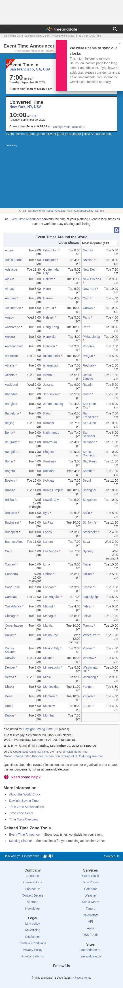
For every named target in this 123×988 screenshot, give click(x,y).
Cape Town (13, 587)
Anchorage (12, 327)
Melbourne (50, 635)
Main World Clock (13, 35)
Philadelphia (91, 336)
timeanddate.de (90, 956)
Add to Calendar (70, 134)
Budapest (11, 532)
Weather (90, 895)
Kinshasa (49, 461)
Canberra (11, 574)
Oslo (86, 298)
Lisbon (47, 574)
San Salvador (89, 434)
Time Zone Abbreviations (26, 807)
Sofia (86, 513)
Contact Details (32, 895)
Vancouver (90, 635)
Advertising (32, 930)
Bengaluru (12, 452)
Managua (49, 616)
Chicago (10, 616)
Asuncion (11, 356)
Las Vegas (50, 551)
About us (32, 876)
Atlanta (10, 375)
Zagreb (88, 696)
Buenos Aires (14, 541)
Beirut (9, 432)
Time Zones (90, 882)
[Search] (114, 29)
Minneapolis (51, 667)
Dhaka (9, 686)
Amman (10, 298)
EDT (35, 116)
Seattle (88, 471)
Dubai (9, 706)
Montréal (49, 696)
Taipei (87, 564)
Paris (86, 317)
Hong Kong (51, 327)
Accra (9, 250)
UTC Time (95, 35)
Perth (86, 327)
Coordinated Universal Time (30, 751)
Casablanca (13, 606)
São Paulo (90, 461)
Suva (86, 541)
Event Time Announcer (25, 219)
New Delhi (90, 269)
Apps (90, 928)
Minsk (47, 677)
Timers (90, 908)
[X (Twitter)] (54, 974)
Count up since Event (41, 134)
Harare (48, 298)
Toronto (88, 625)
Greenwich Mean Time (73, 751)
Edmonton (50, 250)
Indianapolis (51, 356)
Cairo (8, 551)
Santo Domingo (89, 453)
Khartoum (50, 442)
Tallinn (87, 574)
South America (56, 210)
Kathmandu (51, 432)
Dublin (9, 715)
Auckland (11, 384)
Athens (10, 365)
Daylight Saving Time (38, 729)
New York (89, 288)
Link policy (32, 923)
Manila (47, 625)
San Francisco (89, 415)
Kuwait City (51, 499)
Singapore (90, 499)
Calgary (10, 564)
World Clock (90, 876)
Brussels (11, 513)
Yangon (88, 686)
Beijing (9, 423)
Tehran (87, 606)
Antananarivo (14, 346)
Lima (46, 564)
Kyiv (46, 513)
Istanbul (48, 375)
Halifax (48, 279)
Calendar (90, 889)
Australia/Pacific (83, 210)
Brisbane (11, 499)
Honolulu (49, 336)
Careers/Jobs (32, 882)
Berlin (9, 461)
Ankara (10, 336)
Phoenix (88, 346)
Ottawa (88, 308)
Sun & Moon (90, 902)
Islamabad (50, 365)
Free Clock (82, 35)
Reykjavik (89, 365)
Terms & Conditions (32, 943)
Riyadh (88, 384)
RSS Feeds (91, 934)
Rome (87, 394)
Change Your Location (67, 126)
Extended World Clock (37, 35)
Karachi (48, 423)
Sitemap (32, 902)
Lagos (47, 532)
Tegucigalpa (91, 597)
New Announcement (98, 134)
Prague (88, 356)
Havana (48, 308)
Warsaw (88, 658)
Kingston (49, 452)
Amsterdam (13, 308)
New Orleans (92, 279)
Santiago (89, 442)
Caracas (11, 597)
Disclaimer (32, 936)
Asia (69, 210)
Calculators (90, 915)
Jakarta (48, 384)
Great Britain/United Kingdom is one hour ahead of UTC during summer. (54, 756)
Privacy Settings (32, 956)
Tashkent (89, 587)
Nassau (88, 260)
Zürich (87, 706)
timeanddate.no (90, 950)
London (48, 587)
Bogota (10, 471)
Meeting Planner (20, 841)
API (90, 921)
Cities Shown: (68, 242)
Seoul (87, 480)
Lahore (48, 541)
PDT (31, 78)
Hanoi (47, 288)
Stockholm (90, 532)
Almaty (10, 288)
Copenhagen (14, 625)
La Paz (48, 522)
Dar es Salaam (10, 650)
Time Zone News (21, 813)
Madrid (48, 606)
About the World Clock (24, 794)
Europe (99, 210)
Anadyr (10, 317)
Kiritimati (49, 471)
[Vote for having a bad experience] (50, 856)
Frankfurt (49, 260)
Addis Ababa (14, 260)
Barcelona (12, 413)
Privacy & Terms (81, 977)
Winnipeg (89, 677)
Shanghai (89, 490)
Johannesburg (53, 404)
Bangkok (11, 404)
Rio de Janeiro (88, 376)
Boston (10, 480)
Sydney (88, 551)
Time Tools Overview (23, 819)
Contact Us (111, 856)
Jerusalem (50, 394)
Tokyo (87, 616)
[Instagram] (69, 974)
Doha (8, 696)
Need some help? (25, 777)
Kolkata (48, 480)
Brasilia (10, 490)
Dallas (9, 635)
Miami (47, 658)
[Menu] (8, 29)
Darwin (10, 658)
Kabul (47, 413)
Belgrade (11, 442)
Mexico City (51, 648)
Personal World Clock (62, 35)
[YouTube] (76, 974)
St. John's (89, 522)
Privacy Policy (32, 950)
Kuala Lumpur (53, 490)
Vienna (87, 648)
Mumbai (48, 715)
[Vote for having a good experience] (44, 856)
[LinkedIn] (61, 974)
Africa (22, 210)
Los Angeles (51, 597)
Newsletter (32, 908)
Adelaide (11, 269)
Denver (10, 667)
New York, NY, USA (25, 107)
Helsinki (48, 317)
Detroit (9, 677)
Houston (49, 346)
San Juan (89, 423)
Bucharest (12, 522)
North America (36, 210)
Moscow (49, 706)
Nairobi (88, 250)
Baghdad (11, 394)
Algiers (10, 279)
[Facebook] (46, 974)
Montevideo (51, 686)
